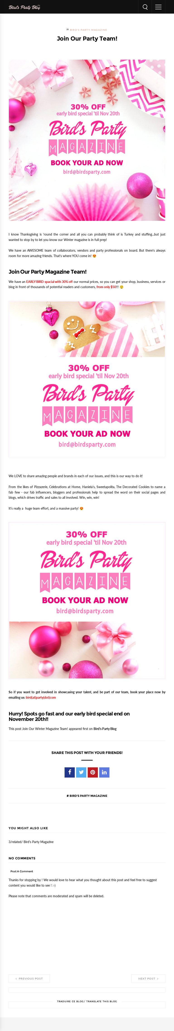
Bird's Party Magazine (88, 30)
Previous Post (29, 978)
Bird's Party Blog (105, 728)
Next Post (148, 978)
